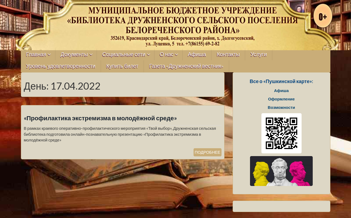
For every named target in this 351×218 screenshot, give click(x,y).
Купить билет (122, 66)
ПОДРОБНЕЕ (207, 152)
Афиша (197, 54)
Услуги (259, 54)
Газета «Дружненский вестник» (186, 66)
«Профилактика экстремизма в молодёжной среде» (100, 118)
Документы (74, 54)
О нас (167, 54)
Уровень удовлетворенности (61, 66)
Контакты (228, 54)
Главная (36, 54)
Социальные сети (124, 54)
